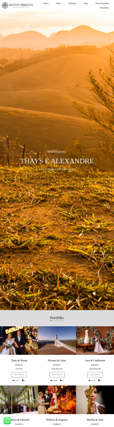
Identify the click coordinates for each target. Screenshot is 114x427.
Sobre (58, 3)
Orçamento (104, 8)
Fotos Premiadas (102, 3)
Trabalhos (72, 3)
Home (46, 3)
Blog (86, 3)
